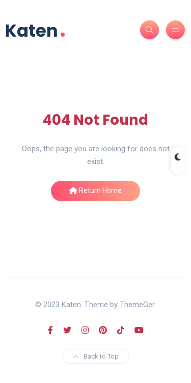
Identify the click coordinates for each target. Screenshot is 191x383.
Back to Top (96, 356)
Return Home (95, 190)
